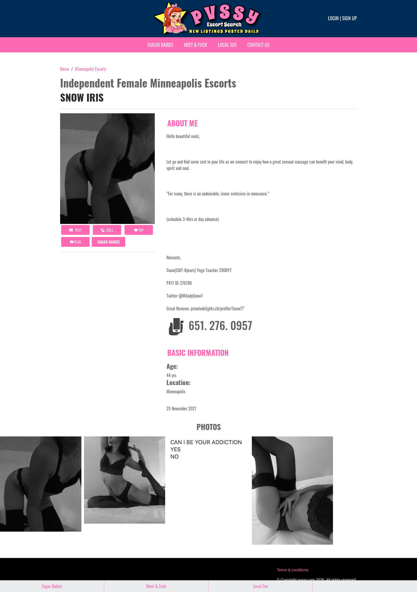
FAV (139, 230)
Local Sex (227, 44)
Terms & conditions (292, 570)
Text (75, 230)
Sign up (349, 18)
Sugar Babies (160, 44)
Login (333, 18)
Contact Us (258, 44)
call (107, 230)
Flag (75, 242)
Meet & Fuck (195, 44)
